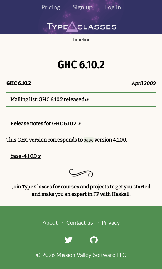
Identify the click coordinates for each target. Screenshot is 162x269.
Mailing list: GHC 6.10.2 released (47, 99)
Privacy (111, 222)
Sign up (83, 7)
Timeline (81, 39)
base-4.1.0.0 (23, 156)
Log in (113, 7)
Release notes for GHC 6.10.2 (43, 124)
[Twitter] (68, 239)
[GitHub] (94, 239)
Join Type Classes (32, 187)
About (50, 222)
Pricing (50, 7)
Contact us (79, 222)
